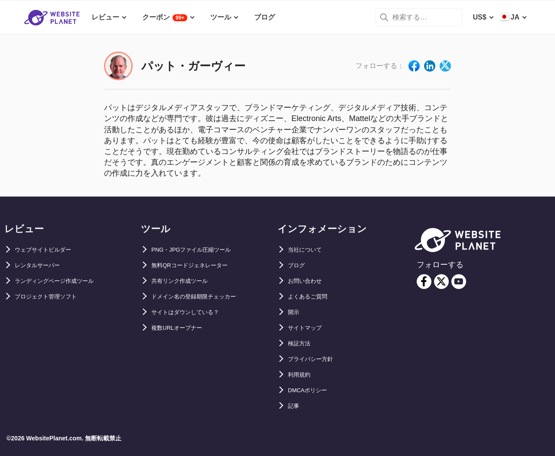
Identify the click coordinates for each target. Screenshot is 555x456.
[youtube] (458, 281)
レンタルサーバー (42, 265)
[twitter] (441, 281)
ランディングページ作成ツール (63, 281)
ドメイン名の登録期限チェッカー (203, 296)
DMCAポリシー (312, 390)
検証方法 (302, 343)
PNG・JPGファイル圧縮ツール (200, 249)
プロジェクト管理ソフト (53, 296)
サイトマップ (309, 327)
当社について (309, 249)
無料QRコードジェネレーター (198, 265)
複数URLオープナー (182, 327)
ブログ (298, 265)
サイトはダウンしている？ (193, 312)
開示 (295, 312)
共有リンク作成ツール (186, 281)
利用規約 (302, 374)
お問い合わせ (309, 281)
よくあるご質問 (312, 296)
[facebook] (424, 281)
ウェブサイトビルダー (49, 249)
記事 (295, 406)
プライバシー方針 (315, 359)
